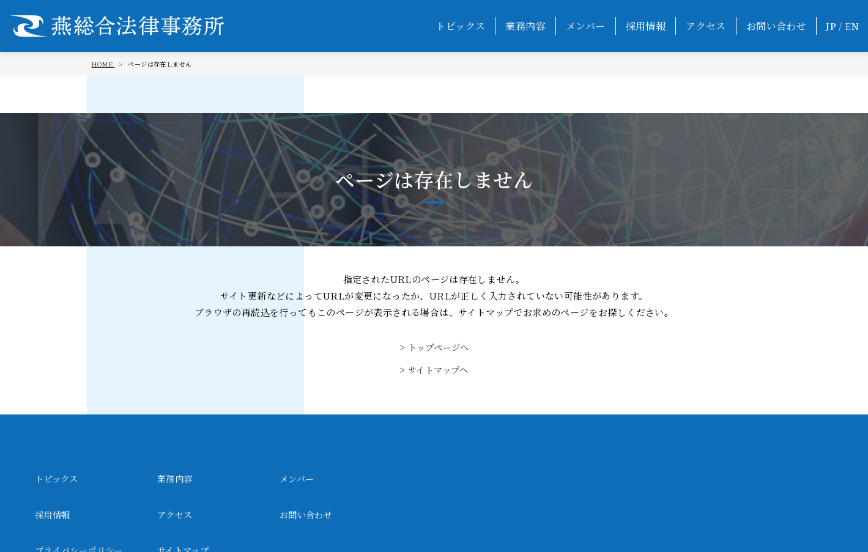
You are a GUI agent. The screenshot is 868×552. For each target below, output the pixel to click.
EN (852, 26)
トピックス (460, 26)
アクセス (706, 26)
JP (831, 26)
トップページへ (438, 346)
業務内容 (525, 26)
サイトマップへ (438, 369)
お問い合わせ (776, 26)
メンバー (586, 26)
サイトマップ (429, 515)
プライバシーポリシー (327, 515)
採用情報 (646, 26)
